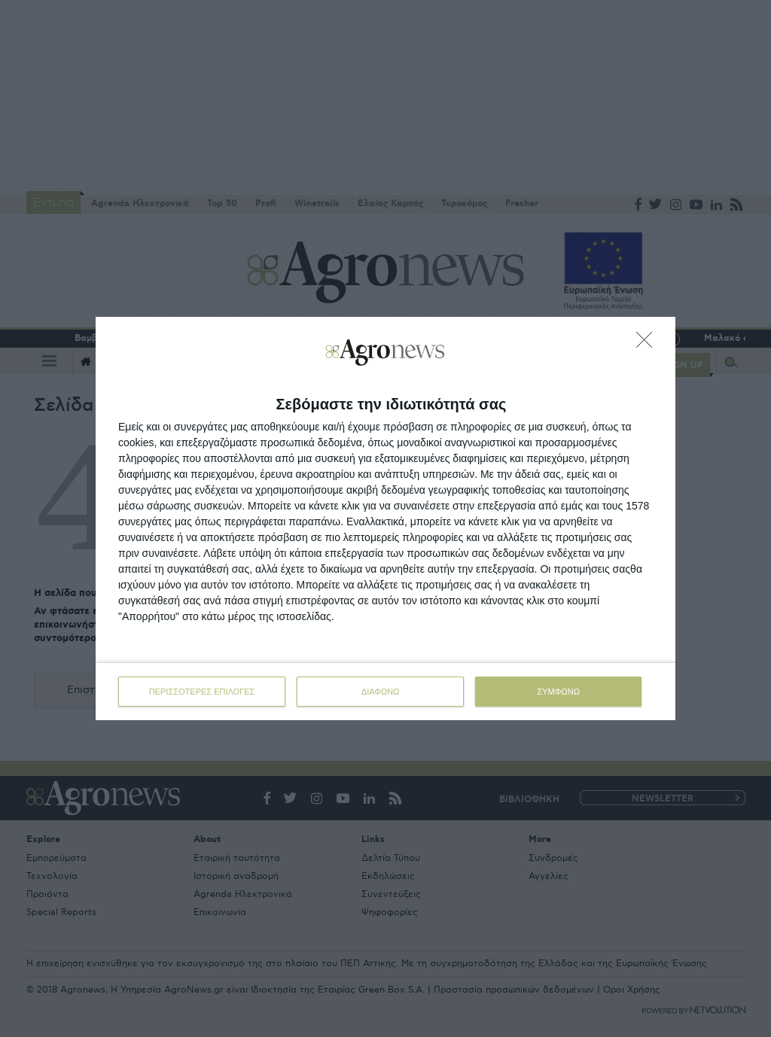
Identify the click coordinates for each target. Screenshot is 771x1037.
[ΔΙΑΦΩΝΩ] (648, 344)
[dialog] (385, 518)
